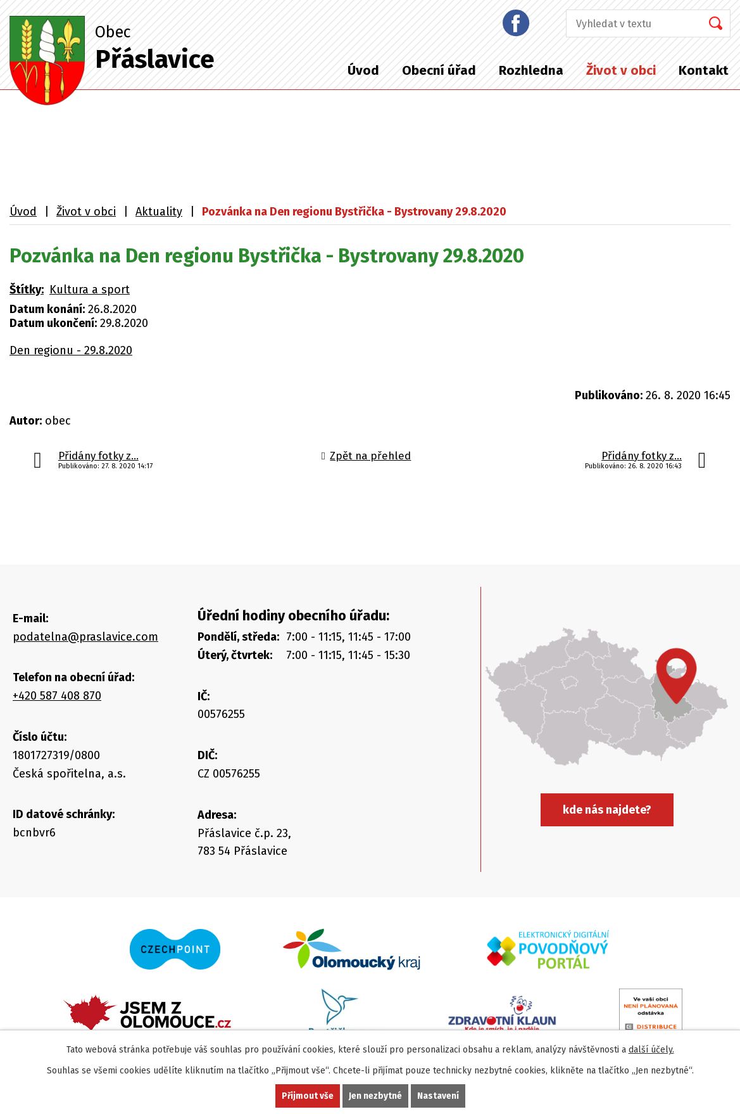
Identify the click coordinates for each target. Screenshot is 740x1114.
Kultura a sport (89, 290)
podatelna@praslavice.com (85, 637)
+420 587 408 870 (57, 696)
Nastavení (439, 1096)
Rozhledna (531, 70)
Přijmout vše (307, 1096)
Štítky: (26, 290)
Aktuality (158, 212)
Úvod (363, 70)
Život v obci (621, 70)
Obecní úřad (439, 70)
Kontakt (704, 70)
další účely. (651, 1049)
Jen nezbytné (376, 1096)
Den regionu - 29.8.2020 (70, 350)
